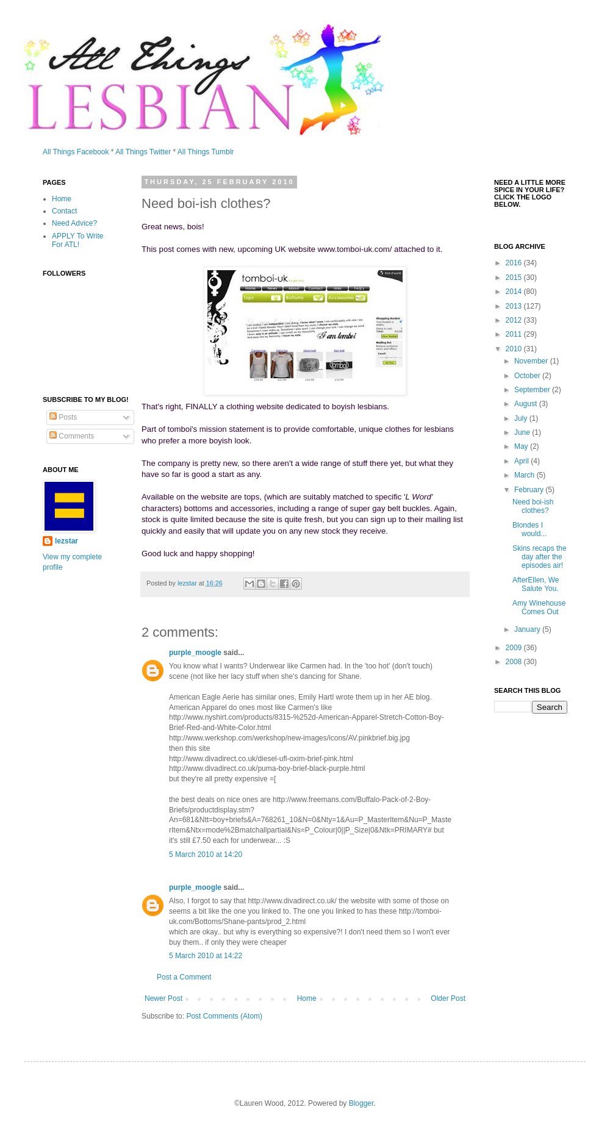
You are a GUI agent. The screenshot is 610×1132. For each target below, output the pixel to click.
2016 (515, 263)
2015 (515, 277)
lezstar (66, 541)
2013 (515, 306)
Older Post (448, 998)
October (528, 375)
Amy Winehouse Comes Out (538, 607)
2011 (515, 334)
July (521, 418)
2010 (515, 349)
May (522, 446)
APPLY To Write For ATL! (78, 240)
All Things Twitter (143, 152)
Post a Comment (184, 977)
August (526, 403)
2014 (515, 291)
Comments (71, 436)
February (529, 489)
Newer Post (163, 998)
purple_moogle (195, 652)
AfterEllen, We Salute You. (535, 584)
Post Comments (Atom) (224, 1016)
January (528, 629)
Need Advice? (74, 223)
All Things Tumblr (206, 152)
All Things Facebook (76, 152)
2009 (515, 647)
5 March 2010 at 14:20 (205, 854)
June (523, 432)
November (532, 361)
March (525, 475)
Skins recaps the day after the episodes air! (539, 557)
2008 (515, 661)
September (533, 389)
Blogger (361, 1103)
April (522, 461)
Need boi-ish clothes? (532, 506)
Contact (64, 211)
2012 (515, 320)
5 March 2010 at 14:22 (205, 955)
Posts (63, 417)
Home (307, 998)
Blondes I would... (529, 529)
